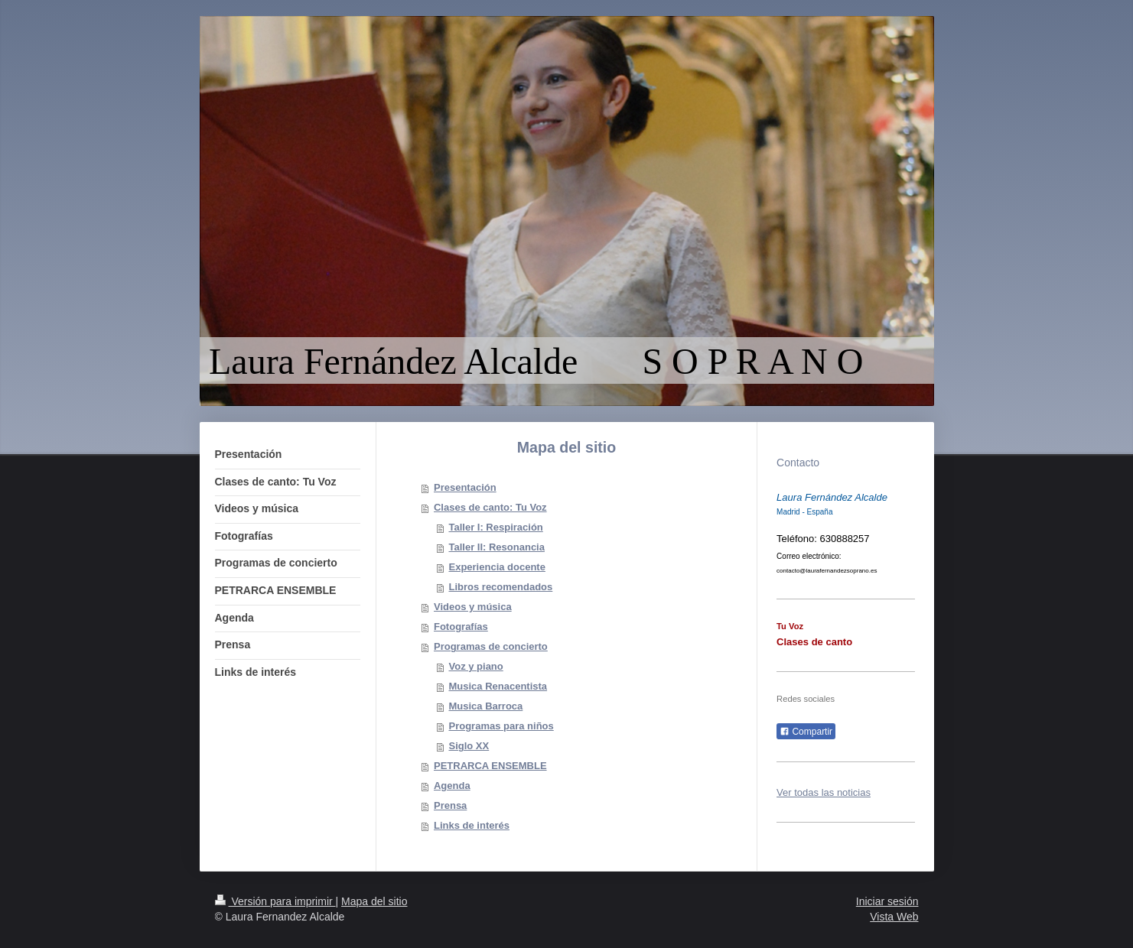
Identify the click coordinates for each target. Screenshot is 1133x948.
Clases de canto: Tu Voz (490, 507)
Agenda (452, 785)
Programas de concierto (491, 646)
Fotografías (461, 626)
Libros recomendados (500, 586)
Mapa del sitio (374, 901)
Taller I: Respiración (495, 527)
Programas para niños (500, 726)
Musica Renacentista (497, 686)
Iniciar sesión (887, 901)
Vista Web (894, 917)
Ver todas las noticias (823, 792)
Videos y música (473, 606)
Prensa (450, 805)
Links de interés (472, 825)
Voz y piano (475, 666)
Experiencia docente (496, 567)
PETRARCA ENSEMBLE (490, 765)
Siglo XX (468, 746)
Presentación (465, 487)
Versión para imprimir (275, 901)
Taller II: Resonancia (496, 547)
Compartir (806, 731)
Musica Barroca (485, 706)
